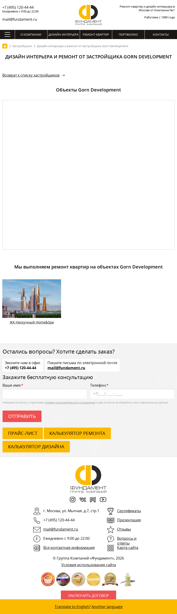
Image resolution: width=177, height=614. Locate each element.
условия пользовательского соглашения (70, 402)
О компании (31, 34)
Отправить (22, 416)
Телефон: (132, 391)
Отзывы (124, 529)
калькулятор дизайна (36, 446)
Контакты (161, 34)
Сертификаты (129, 510)
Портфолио (128, 34)
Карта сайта (127, 547)
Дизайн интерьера (63, 34)
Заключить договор (88, 595)
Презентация (129, 520)
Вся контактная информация (69, 547)
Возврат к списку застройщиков (30, 75)
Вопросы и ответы (126, 541)
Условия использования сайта (88, 564)
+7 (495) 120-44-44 (18, 7)
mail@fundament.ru (19, 19)
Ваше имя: (45, 391)
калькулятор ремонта (77, 433)
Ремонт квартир (96, 34)
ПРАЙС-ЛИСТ (22, 433)
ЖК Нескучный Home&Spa (32, 322)
